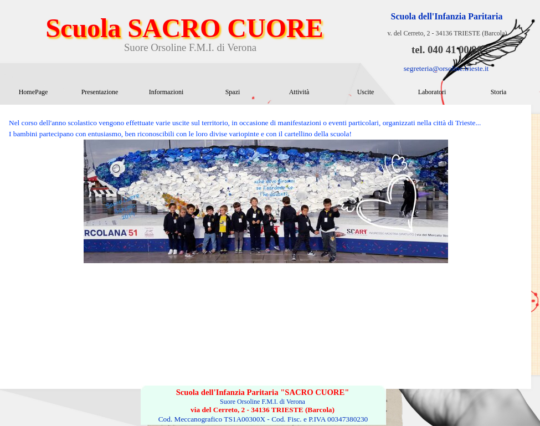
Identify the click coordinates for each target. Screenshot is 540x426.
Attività (299, 92)
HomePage (33, 92)
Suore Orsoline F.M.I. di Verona (190, 47)
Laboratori (432, 92)
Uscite (365, 92)
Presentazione (100, 92)
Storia (499, 92)
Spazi (232, 92)
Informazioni (166, 92)
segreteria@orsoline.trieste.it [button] (446, 68)
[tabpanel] (266, 191)
